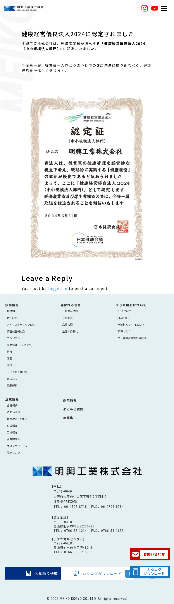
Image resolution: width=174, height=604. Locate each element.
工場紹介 (12, 432)
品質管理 (67, 324)
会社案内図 (13, 439)
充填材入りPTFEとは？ (131, 324)
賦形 (9, 365)
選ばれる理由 (70, 305)
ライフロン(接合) (17, 372)
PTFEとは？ (124, 311)
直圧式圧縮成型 (16, 331)
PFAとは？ (123, 318)
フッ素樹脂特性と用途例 (131, 338)
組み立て (12, 378)
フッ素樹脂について (131, 305)
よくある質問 (73, 409)
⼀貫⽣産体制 (70, 311)
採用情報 (70, 400)
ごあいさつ (13, 412)
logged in (57, 288)
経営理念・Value (17, 419)
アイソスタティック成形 (21, 324)
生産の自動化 (70, 331)
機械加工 (12, 311)
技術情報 (12, 305)
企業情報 (12, 399)
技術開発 (67, 318)
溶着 (9, 358)
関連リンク (13, 452)
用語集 (68, 418)
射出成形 (12, 318)
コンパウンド (15, 338)
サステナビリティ (17, 446)
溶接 (9, 351)
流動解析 (12, 385)
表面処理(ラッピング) (19, 345)
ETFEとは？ (124, 331)
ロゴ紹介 (12, 425)
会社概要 (12, 405)
